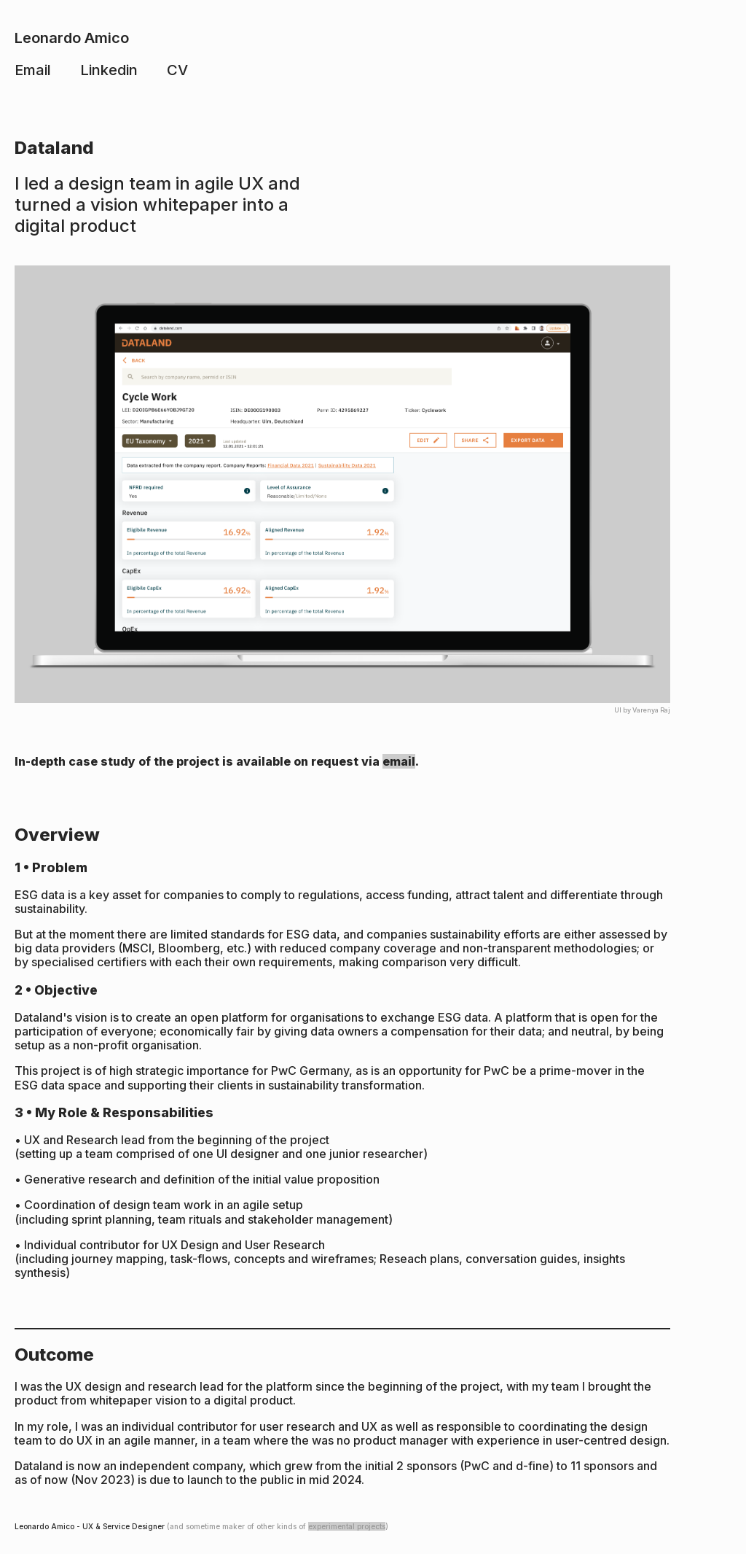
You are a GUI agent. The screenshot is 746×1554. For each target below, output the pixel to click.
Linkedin (109, 70)
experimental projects (346, 1526)
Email (33, 70)
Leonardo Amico (72, 38)
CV (177, 70)
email (398, 761)
